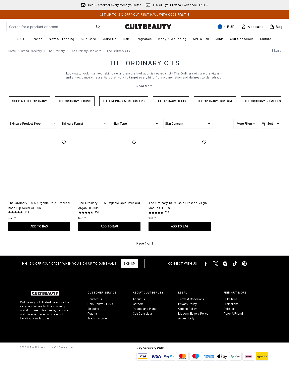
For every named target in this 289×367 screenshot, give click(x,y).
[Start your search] (55, 26)
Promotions (231, 304)
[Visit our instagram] (225, 263)
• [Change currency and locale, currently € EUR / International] (226, 26)
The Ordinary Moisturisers (123, 101)
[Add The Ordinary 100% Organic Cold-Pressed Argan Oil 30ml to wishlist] (134, 142)
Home (12, 51)
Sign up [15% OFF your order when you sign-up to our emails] (129, 263)
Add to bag (39, 226)
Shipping (93, 308)
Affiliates (229, 308)
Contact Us (95, 299)
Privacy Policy (187, 304)
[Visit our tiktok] (235, 263)
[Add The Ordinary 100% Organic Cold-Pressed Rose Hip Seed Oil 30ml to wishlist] (64, 142)
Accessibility (186, 318)
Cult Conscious (143, 313)
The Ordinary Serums (74, 101)
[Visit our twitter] (215, 263)
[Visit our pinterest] (244, 263)
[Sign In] (252, 27)
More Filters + (246, 123)
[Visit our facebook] (206, 263)
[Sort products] (271, 123)
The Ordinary (56, 51)
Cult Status (230, 299)
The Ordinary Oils (144, 63)
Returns (93, 313)
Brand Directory (31, 51)
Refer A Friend (233, 313)
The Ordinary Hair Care (215, 101)
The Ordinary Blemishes (262, 101)
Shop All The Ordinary (29, 101)
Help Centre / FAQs (100, 304)
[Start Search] (98, 26)
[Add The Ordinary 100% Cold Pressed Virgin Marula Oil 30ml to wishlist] (204, 142)
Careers (138, 304)
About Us (139, 299)
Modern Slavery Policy (193, 313)
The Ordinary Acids (171, 101)
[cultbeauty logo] (148, 27)
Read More (144, 86)
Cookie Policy (187, 308)
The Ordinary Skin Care (85, 51)
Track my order (98, 318)
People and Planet (145, 308)
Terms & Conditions (191, 299)
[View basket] (276, 26)
